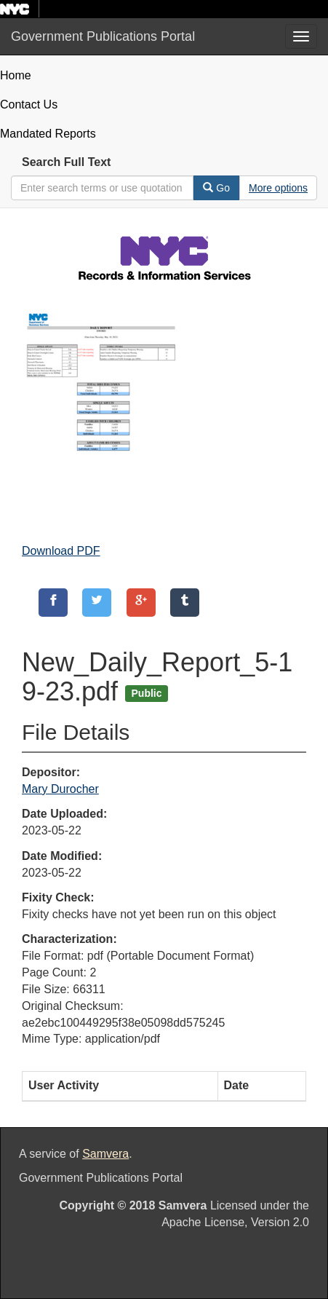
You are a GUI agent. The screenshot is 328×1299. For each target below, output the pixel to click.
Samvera (105, 1154)
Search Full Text (66, 162)
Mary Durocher (60, 789)
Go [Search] (216, 188)
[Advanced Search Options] (278, 187)
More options (278, 188)
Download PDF (61, 551)
